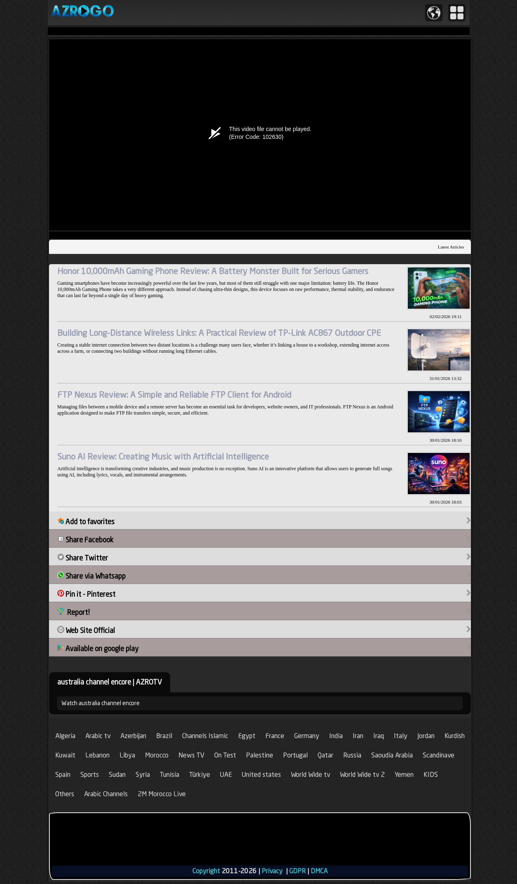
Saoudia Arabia (392, 755)
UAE (226, 774)
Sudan (117, 774)
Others (64, 794)
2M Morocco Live (162, 794)
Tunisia (169, 774)
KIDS (430, 774)
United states (261, 774)
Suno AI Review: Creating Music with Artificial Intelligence (163, 456)
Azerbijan (133, 736)
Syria (143, 774)
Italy (400, 736)
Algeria (65, 736)
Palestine (259, 755)
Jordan (426, 736)
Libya (127, 755)
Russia (352, 755)
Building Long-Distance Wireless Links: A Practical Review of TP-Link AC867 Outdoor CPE (219, 332)
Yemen (404, 774)
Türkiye (199, 774)
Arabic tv (97, 736)
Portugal (295, 755)
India (336, 736)
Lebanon (97, 755)
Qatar (325, 755)
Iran (358, 736)
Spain (62, 774)
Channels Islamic (205, 736)
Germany (306, 736)
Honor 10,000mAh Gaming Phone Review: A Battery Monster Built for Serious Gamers (212, 271)
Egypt (246, 736)
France (274, 736)
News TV (191, 755)
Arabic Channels (106, 794)
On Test (225, 755)
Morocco (156, 755)
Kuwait (65, 755)
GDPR (297, 871)
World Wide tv (310, 774)
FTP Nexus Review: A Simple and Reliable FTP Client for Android (174, 394)
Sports (89, 774)
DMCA (319, 871)
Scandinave (438, 755)
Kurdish (454, 736)
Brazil (164, 736)
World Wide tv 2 (362, 774)
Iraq (378, 736)
